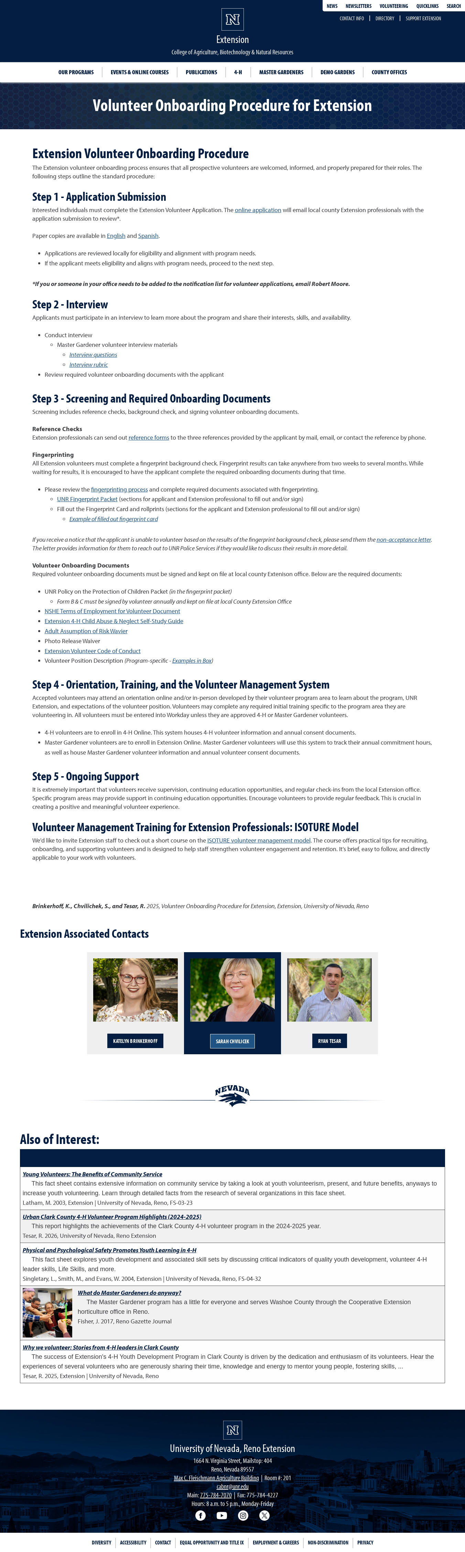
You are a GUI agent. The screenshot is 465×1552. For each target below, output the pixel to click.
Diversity (101, 1542)
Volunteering (394, 5)
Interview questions (93, 355)
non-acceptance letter (404, 539)
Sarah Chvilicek (232, 1041)
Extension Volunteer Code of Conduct (93, 651)
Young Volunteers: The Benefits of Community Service (92, 1174)
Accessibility (133, 1542)
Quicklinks (428, 5)
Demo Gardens (338, 72)
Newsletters (358, 5)
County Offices (389, 72)
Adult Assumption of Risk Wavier (86, 631)
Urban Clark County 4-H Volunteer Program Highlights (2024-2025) (112, 1217)
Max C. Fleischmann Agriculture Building (216, 1477)
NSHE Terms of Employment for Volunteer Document (112, 611)
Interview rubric (88, 364)
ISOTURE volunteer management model (259, 840)
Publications (201, 72)
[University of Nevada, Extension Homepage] (232, 1430)
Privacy (365, 1542)
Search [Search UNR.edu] (454, 5)
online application (258, 210)
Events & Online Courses (140, 72)
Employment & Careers (276, 1542)
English (116, 236)
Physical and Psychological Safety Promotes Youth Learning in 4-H (109, 1250)
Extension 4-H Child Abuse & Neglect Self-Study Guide (114, 621)
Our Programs (76, 72)
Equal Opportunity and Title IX (212, 1542)
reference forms (149, 437)
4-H (238, 72)
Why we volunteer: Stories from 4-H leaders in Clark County (101, 1347)
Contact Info (352, 18)
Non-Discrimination (328, 1542)
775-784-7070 (216, 1494)
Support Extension (423, 18)
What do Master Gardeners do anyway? (129, 1293)
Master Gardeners (281, 72)
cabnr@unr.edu (233, 1486)
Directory (385, 18)
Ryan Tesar (330, 1040)
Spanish (148, 236)
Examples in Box (192, 660)
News (332, 5)
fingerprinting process (119, 489)
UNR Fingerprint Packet (87, 499)
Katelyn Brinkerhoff (135, 1040)
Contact (163, 1542)
